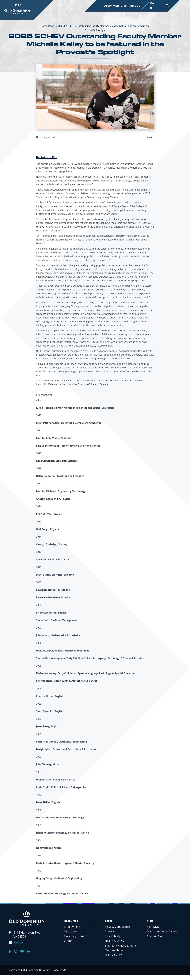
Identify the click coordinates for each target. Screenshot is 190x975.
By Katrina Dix (46, 157)
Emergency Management (120, 945)
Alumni (68, 941)
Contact (19, 942)
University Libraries (76, 936)
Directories (71, 931)
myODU (135, 6)
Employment (72, 926)
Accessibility (112, 936)
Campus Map (155, 936)
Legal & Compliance (117, 926)
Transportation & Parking (162, 931)
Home (44, 26)
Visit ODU (153, 926)
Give (124, 6)
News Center (55, 26)
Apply (108, 6)
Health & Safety (114, 941)
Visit (116, 6)
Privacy (109, 931)
